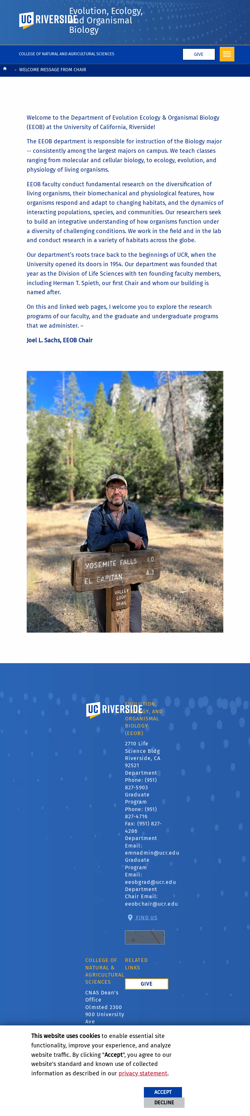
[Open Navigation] (227, 66)
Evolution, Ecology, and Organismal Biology (96, 27)
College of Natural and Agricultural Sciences (66, 65)
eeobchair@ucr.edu (151, 916)
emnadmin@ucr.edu (152, 865)
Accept (163, 1092)
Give (198, 66)
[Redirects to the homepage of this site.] (5, 82)
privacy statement (142, 1073)
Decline (164, 1102)
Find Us (145, 941)
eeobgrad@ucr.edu (150, 894)
